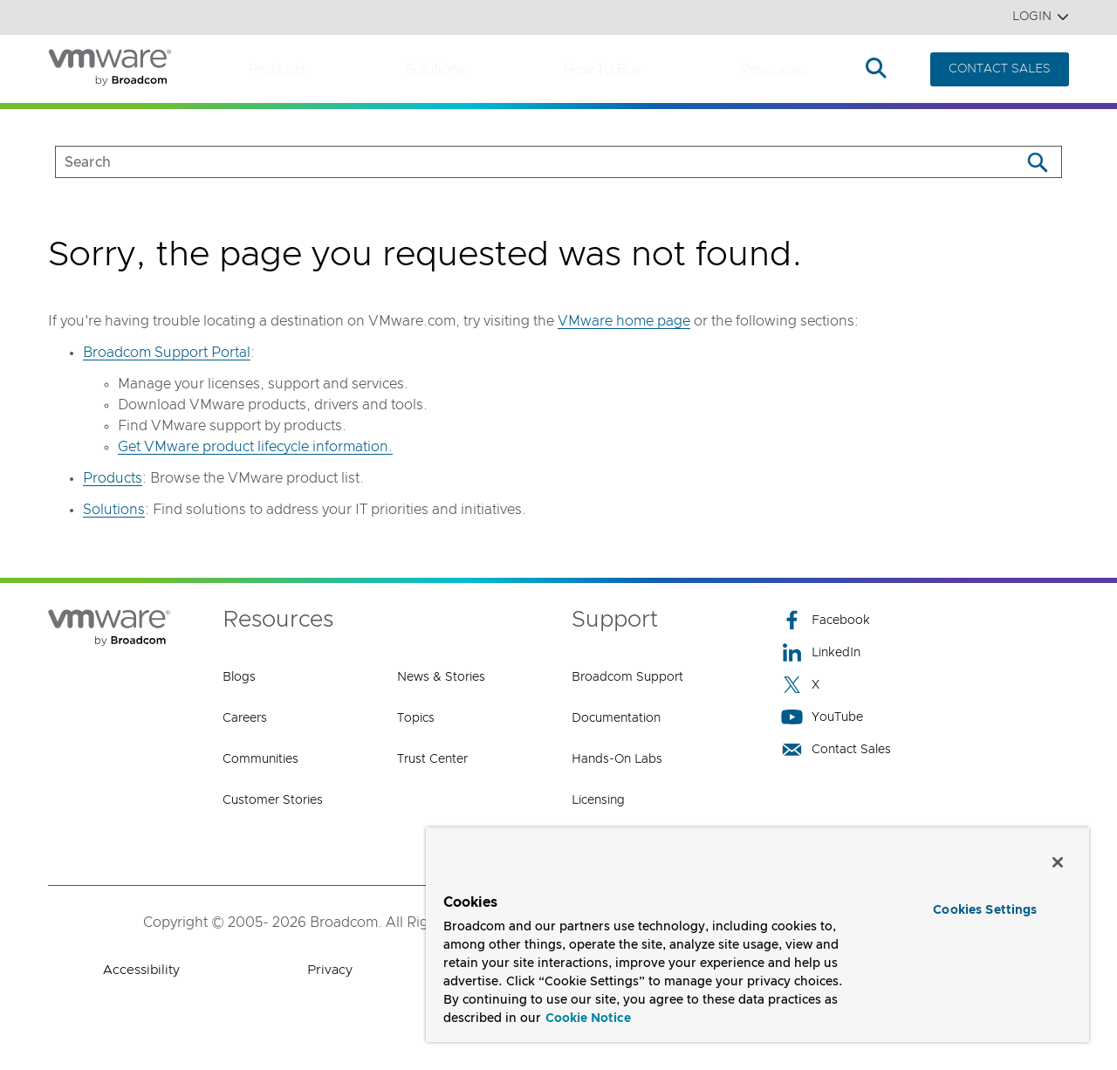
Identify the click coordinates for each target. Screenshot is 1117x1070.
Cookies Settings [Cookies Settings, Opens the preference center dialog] (985, 910)
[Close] (1057, 862)
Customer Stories (273, 800)
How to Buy (602, 70)
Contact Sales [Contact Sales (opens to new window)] (836, 749)
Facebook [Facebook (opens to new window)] (825, 620)
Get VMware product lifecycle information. (255, 447)
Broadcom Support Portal (166, 353)
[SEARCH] (519, 162)
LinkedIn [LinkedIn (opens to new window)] (820, 652)
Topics (416, 718)
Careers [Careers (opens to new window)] (245, 718)
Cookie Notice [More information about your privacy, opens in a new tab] (588, 1018)
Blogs (239, 677)
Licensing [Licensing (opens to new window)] (598, 800)
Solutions (435, 70)
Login (1040, 17)
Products (277, 70)
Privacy (330, 970)
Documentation (616, 718)
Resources (774, 70)
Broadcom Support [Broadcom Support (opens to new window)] (627, 677)
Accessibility (141, 970)
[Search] (1037, 162)
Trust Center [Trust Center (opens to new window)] (432, 759)
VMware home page (624, 321)
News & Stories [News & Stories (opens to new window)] (441, 677)
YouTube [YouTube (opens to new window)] (822, 717)
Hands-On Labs (617, 759)
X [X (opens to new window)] (800, 685)
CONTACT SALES (1000, 69)
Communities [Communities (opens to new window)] (260, 759)
